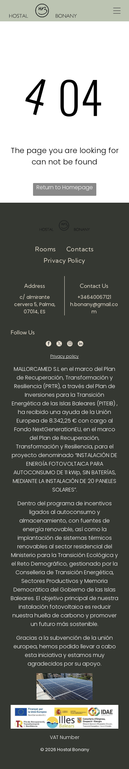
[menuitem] (45, 248)
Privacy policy (64, 356)
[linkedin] (80, 344)
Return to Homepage (64, 187)
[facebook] (48, 344)
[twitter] (59, 344)
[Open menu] (116, 11)
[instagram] (70, 344)
